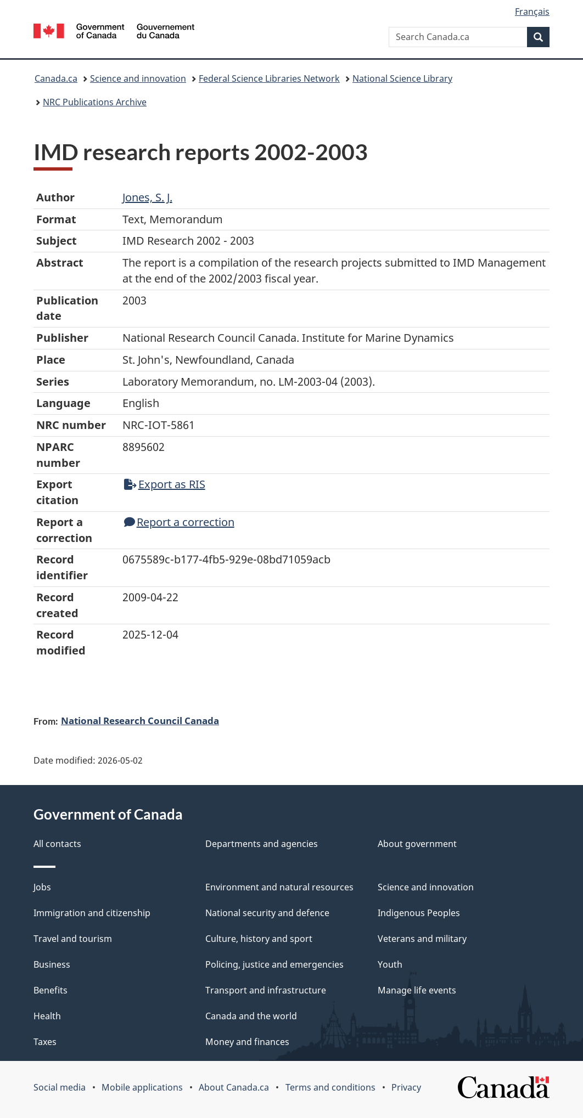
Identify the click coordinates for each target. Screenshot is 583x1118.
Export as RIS (164, 484)
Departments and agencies (261, 844)
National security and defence (267, 913)
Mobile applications (142, 1087)
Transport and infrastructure (265, 990)
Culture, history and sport (258, 939)
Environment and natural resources (279, 887)
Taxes (45, 1042)
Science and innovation (138, 78)
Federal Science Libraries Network (269, 78)
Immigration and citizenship (91, 913)
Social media (59, 1087)
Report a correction (179, 522)
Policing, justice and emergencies (274, 964)
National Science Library (402, 78)
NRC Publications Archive (95, 102)
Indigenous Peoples (419, 913)
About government (417, 844)
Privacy (406, 1087)
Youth (390, 964)
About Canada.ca (234, 1087)
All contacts (57, 844)
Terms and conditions (330, 1087)
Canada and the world (251, 1016)
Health (47, 1016)
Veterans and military (422, 939)
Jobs (42, 887)
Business (51, 964)
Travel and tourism (72, 939)
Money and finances (247, 1042)
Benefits (50, 990)
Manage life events (417, 990)
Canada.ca (56, 78)
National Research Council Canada (140, 720)
